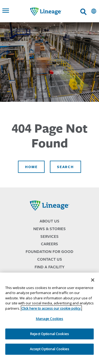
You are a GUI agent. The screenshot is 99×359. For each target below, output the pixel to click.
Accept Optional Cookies (49, 349)
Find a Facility (49, 267)
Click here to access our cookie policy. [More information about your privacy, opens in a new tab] (51, 308)
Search (65, 166)
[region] (49, 316)
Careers (49, 244)
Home (31, 166)
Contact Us (49, 259)
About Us (49, 221)
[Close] (92, 280)
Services (49, 236)
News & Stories (49, 228)
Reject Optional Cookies (49, 333)
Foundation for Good (49, 251)
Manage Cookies (49, 318)
